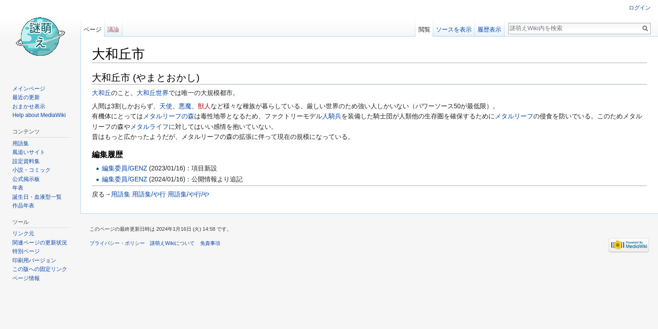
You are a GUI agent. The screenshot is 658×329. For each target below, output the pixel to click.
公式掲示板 (26, 179)
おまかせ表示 (28, 106)
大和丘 (101, 92)
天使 (165, 106)
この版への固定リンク (39, 269)
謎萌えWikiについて (172, 243)
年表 (17, 188)
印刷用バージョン (34, 260)
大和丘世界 (153, 92)
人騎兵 (331, 116)
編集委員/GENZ (124, 168)
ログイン (640, 8)
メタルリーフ (514, 116)
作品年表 (23, 205)
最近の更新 (26, 97)
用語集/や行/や (189, 194)
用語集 (120, 194)
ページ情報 (26, 278)
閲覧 (424, 29)
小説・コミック (31, 170)
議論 (113, 29)
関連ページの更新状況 (39, 242)
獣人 (204, 106)
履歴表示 (489, 29)
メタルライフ (149, 126)
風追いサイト (28, 152)
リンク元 (23, 233)
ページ (92, 29)
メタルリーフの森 (168, 116)
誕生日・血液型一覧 (37, 197)
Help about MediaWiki (39, 115)
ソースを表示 (454, 29)
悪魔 (185, 106)
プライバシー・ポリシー (117, 243)
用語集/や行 (149, 194)
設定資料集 (26, 161)
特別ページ (26, 251)
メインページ (28, 88)
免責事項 (210, 243)
